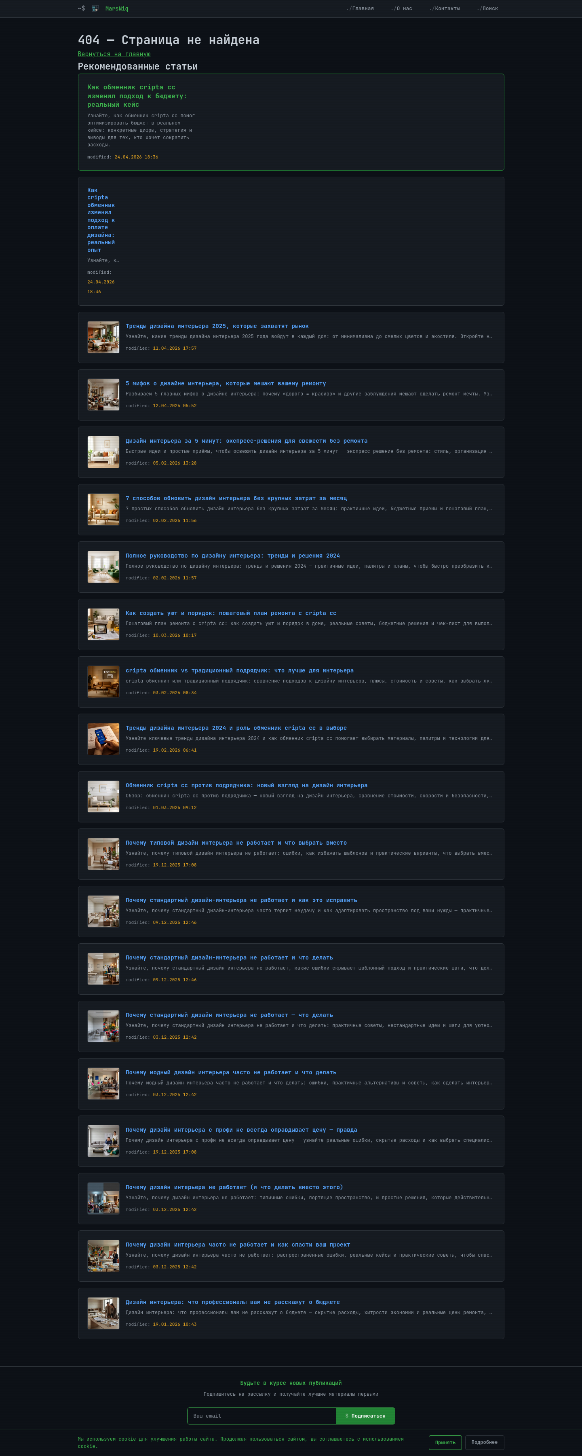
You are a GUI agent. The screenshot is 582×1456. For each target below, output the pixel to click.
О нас (404, 8)
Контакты (447, 8)
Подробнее (485, 1442)
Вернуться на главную (114, 54)
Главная (363, 8)
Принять (445, 1442)
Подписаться (369, 1415)
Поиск (490, 8)
